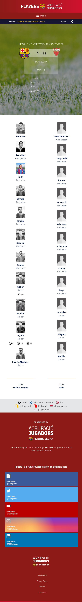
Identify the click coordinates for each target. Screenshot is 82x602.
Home (12, 21)
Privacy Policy (42, 581)
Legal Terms (42, 575)
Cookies (42, 587)
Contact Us (42, 592)
